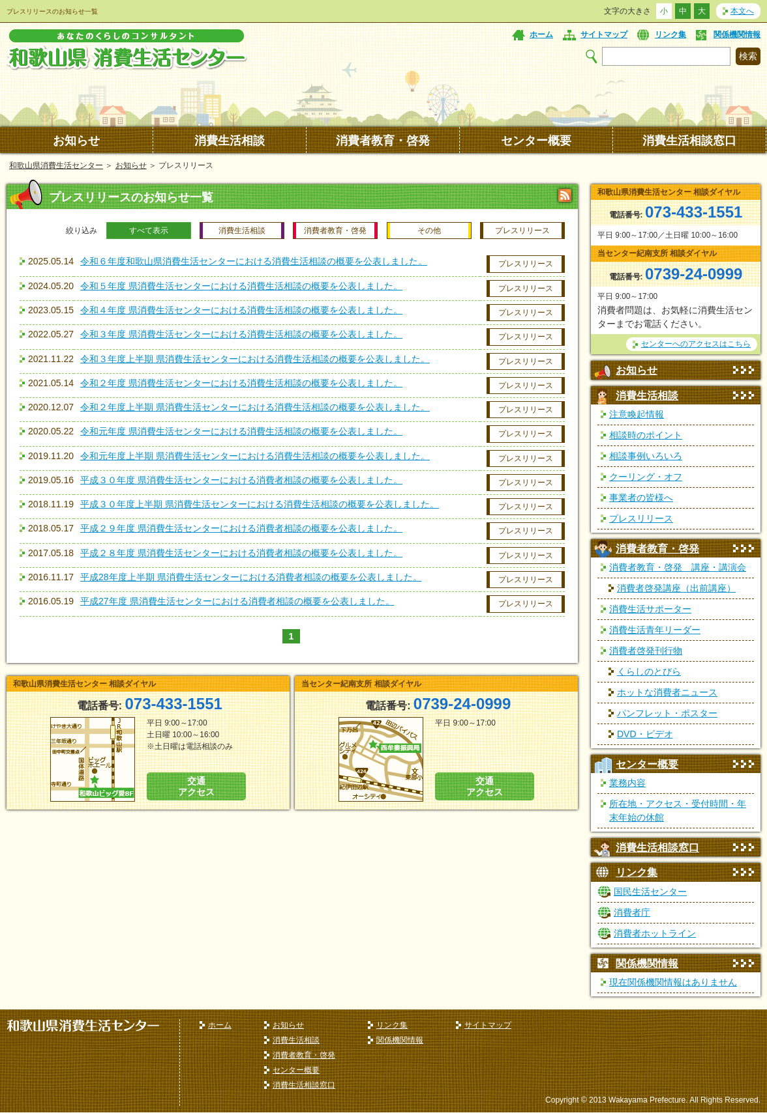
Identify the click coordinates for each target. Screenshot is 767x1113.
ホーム (541, 34)
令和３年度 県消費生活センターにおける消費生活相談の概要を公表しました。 (241, 334)
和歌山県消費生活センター (56, 165)
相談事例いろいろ (645, 456)
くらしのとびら (649, 671)
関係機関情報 (737, 34)
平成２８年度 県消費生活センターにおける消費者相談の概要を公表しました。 (241, 553)
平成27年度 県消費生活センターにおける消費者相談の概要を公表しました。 (237, 601)
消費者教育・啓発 (383, 140)
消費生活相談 (229, 140)
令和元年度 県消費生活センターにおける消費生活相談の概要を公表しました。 (241, 431)
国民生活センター (650, 891)
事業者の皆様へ (641, 497)
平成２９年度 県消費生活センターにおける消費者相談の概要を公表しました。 (241, 528)
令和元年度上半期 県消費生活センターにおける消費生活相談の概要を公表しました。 (255, 456)
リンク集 (670, 34)
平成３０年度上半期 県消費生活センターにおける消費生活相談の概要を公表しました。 (259, 504)
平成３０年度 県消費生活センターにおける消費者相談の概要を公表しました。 (241, 480)
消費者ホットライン (655, 933)
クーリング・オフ (645, 477)
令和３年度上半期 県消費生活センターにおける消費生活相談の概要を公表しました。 (255, 359)
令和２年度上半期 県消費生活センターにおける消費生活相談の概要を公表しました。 (255, 407)
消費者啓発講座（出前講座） (676, 588)
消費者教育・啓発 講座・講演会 (677, 567)
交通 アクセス (196, 786)
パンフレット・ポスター (667, 713)
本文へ (742, 11)
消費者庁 (632, 912)
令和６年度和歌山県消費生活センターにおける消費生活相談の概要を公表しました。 (253, 261)
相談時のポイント (645, 435)
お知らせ (76, 140)
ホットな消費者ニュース (667, 692)
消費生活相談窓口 (689, 140)
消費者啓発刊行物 (645, 650)
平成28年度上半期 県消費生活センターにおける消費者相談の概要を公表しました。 (250, 577)
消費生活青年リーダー (654, 630)
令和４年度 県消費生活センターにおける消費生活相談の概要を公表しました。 (241, 310)
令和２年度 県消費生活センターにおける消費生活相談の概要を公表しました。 (241, 383)
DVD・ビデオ (645, 734)
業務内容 (627, 783)
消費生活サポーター (650, 609)
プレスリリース (525, 263)
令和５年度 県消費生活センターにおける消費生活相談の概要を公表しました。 (241, 286)
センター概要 (536, 140)
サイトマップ (603, 34)
